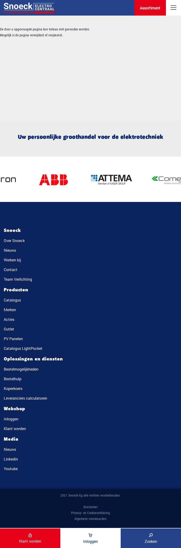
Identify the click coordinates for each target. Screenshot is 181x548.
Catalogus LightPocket (23, 348)
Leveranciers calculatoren (25, 398)
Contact (10, 269)
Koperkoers (13, 388)
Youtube (11, 468)
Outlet (9, 328)
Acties (9, 319)
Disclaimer (90, 507)
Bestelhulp (12, 378)
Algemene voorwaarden (90, 518)
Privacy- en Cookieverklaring (90, 512)
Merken (10, 309)
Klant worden (15, 428)
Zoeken (151, 538)
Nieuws (10, 250)
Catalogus (12, 299)
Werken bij (12, 259)
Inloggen (11, 418)
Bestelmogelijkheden (21, 369)
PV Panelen (13, 338)
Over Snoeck (14, 240)
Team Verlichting (18, 279)
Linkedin (11, 458)
